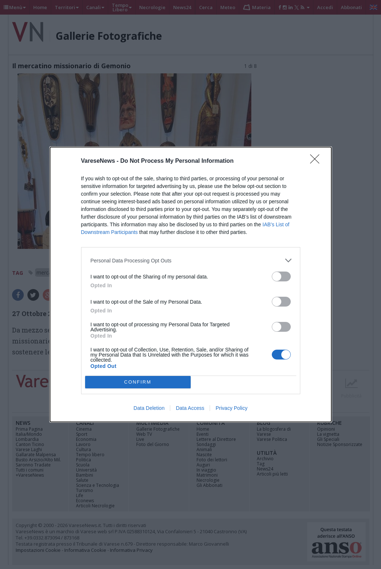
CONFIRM (138, 382)
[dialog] (190, 284)
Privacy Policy (231, 408)
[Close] (317, 161)
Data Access (190, 408)
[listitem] (191, 260)
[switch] (281, 276)
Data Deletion (149, 408)
